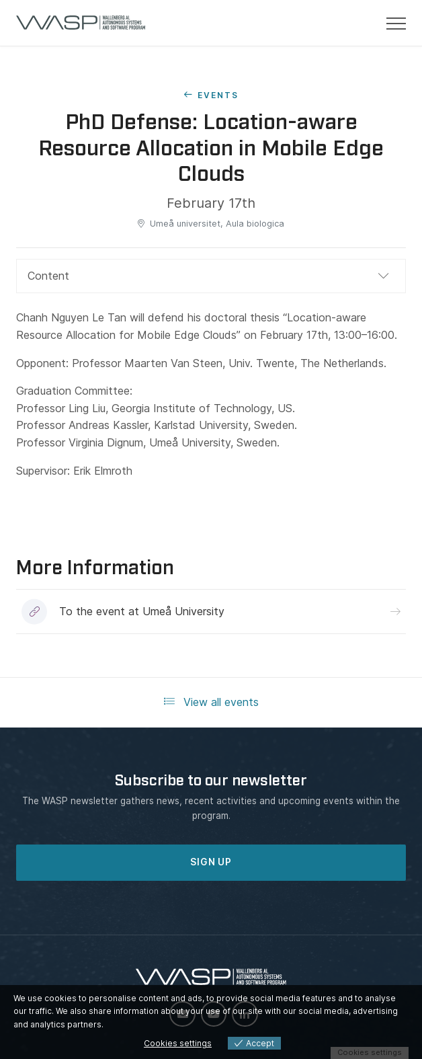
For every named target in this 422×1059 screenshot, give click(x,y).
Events (218, 95)
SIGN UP (211, 862)
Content (48, 275)
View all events (211, 702)
